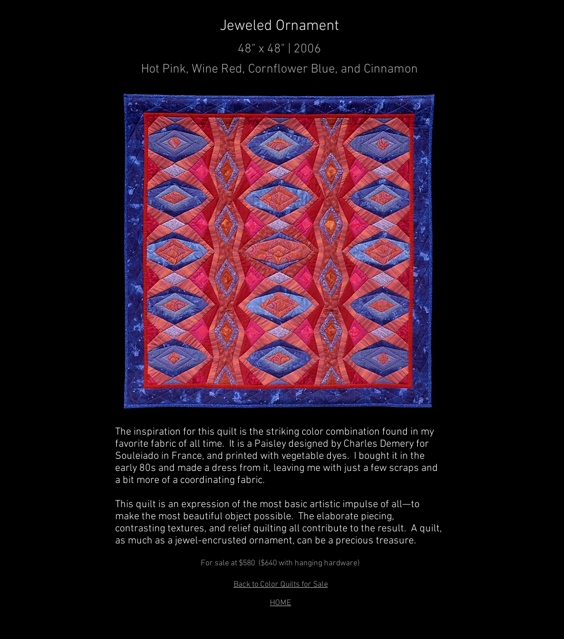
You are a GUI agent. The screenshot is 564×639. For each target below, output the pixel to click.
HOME (280, 603)
